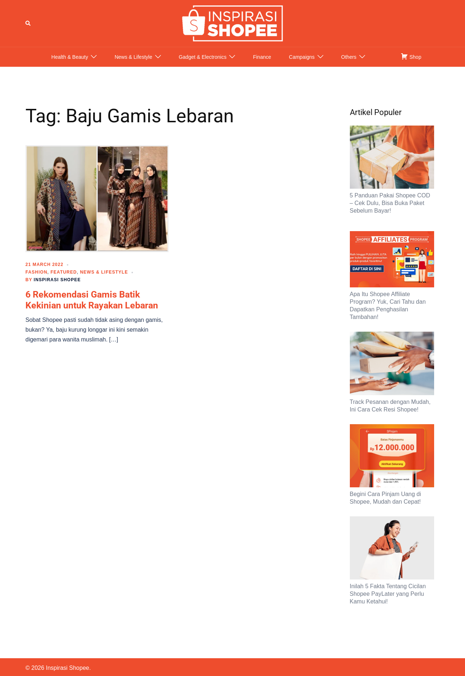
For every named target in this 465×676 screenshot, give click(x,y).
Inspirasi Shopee (57, 287)
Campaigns (302, 64)
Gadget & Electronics (203, 64)
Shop (411, 63)
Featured (63, 279)
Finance (262, 64)
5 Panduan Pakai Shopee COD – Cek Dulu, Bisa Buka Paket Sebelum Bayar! (390, 210)
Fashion (36, 279)
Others (348, 64)
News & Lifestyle (133, 64)
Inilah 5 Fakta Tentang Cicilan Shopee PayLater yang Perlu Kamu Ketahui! (388, 601)
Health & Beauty (69, 64)
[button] (28, 27)
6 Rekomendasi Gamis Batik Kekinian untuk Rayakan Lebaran (91, 307)
